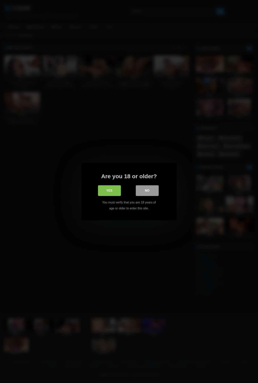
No (147, 190)
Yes (109, 190)
